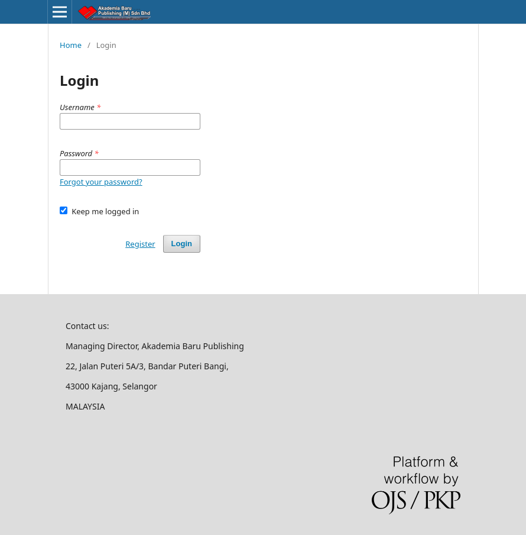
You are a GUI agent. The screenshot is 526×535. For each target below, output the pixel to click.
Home (71, 45)
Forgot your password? (101, 181)
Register (140, 244)
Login (181, 243)
